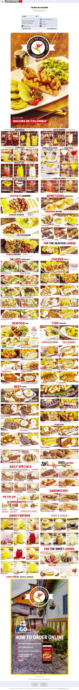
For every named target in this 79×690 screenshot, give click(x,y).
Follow (44, 684)
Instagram (43, 24)
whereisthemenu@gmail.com (62, 688)
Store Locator (26, 26)
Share (35, 684)
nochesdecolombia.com (46, 19)
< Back (2, 1)
